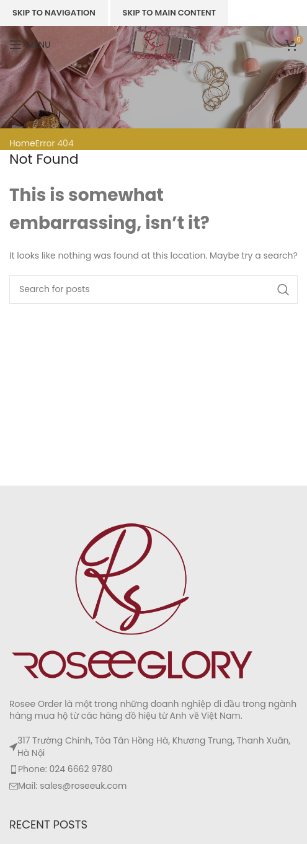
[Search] (153, 289)
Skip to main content (169, 13)
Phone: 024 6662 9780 (65, 769)
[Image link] (133, 600)
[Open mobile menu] (30, 44)
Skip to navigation (54, 13)
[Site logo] (153, 44)
